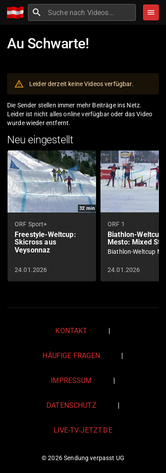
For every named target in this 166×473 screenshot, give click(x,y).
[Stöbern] (151, 12)
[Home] (17, 13)
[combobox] (91, 12)
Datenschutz (71, 405)
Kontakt (71, 331)
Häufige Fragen (71, 355)
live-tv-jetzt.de (83, 430)
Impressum (71, 380)
